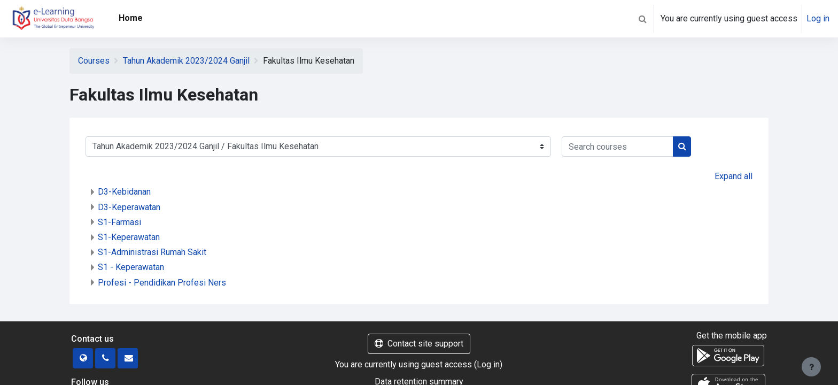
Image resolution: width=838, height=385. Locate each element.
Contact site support (419, 343)
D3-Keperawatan (129, 207)
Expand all (733, 176)
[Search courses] (617, 146)
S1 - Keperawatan (131, 267)
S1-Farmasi (119, 222)
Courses (94, 61)
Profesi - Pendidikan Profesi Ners (162, 283)
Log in (817, 18)
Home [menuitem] (131, 18)
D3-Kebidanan (124, 192)
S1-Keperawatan (129, 237)
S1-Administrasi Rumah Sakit (152, 252)
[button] (642, 18)
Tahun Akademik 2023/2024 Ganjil (186, 61)
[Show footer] (811, 366)
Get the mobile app (731, 335)
